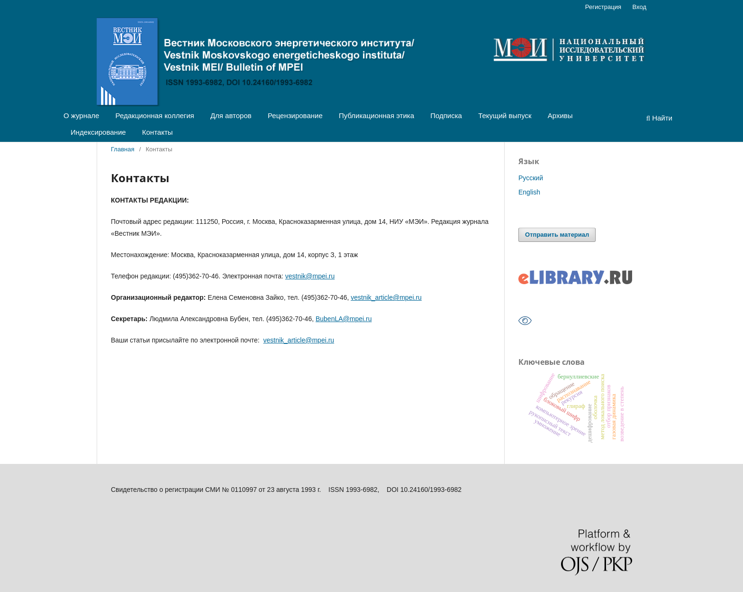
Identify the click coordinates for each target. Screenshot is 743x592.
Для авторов (231, 115)
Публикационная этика (376, 115)
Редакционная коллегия (155, 115)
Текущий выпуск (504, 115)
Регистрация (603, 6)
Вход (639, 6)
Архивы (560, 115)
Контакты (157, 132)
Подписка (446, 115)
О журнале (81, 115)
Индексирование (98, 132)
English (529, 192)
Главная (123, 149)
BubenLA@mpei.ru (344, 319)
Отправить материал (557, 234)
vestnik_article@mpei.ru (386, 297)
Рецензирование (295, 115)
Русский (530, 178)
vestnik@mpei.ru (310, 276)
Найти (659, 118)
